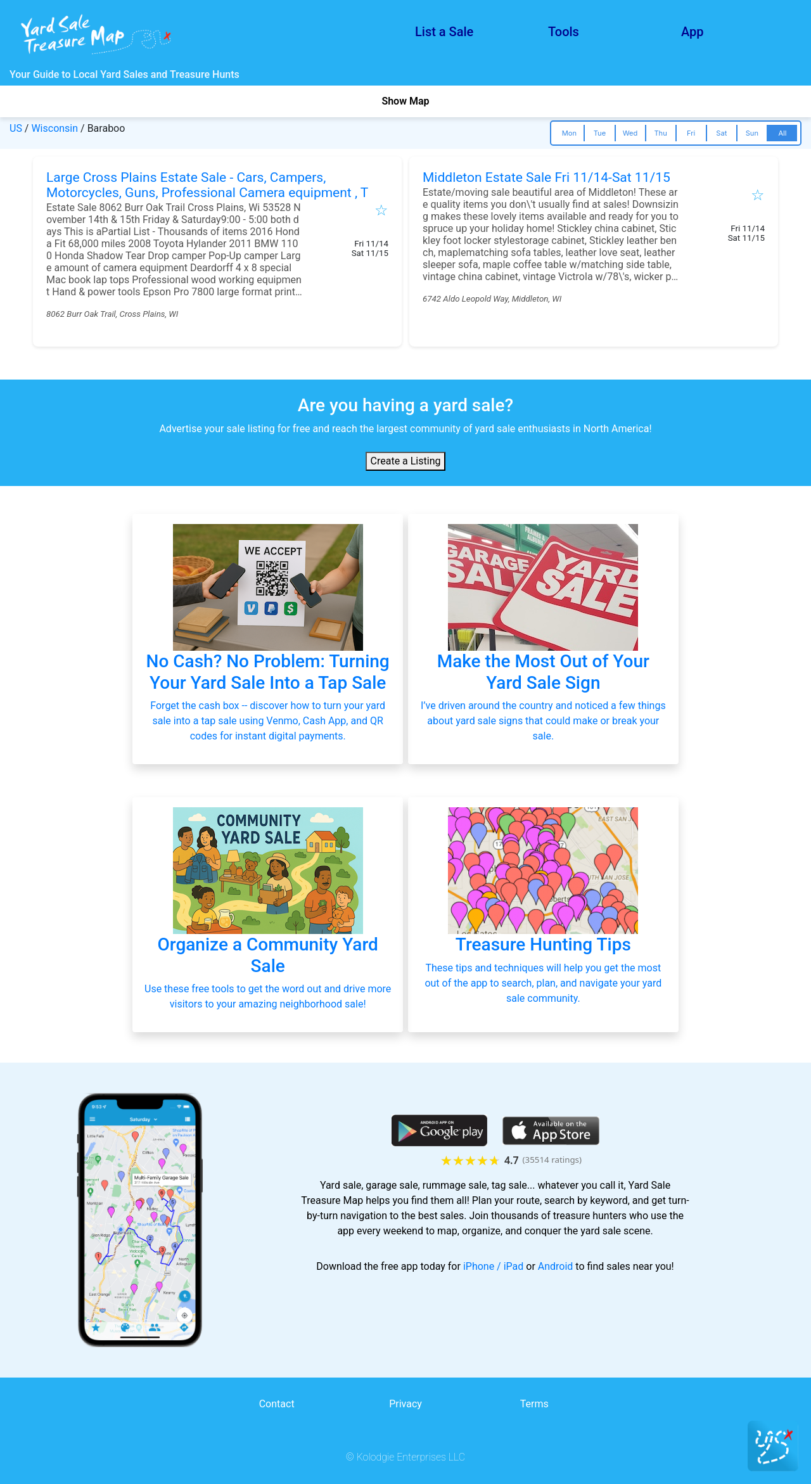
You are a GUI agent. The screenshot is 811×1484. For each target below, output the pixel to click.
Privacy (405, 1404)
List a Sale (444, 31)
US (16, 128)
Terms (534, 1404)
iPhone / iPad (493, 1266)
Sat (721, 133)
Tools (563, 31)
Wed (630, 133)
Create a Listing (406, 461)
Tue (600, 133)
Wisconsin (54, 128)
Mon (569, 133)
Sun (752, 133)
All (782, 133)
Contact (277, 1404)
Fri (691, 133)
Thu (660, 133)
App (692, 31)
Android (555, 1266)
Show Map (405, 101)
